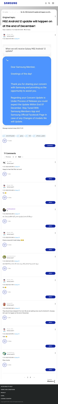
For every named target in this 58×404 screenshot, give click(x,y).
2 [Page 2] (30, 377)
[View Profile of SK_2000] (9, 161)
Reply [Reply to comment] (50, 179)
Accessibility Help (6, 386)
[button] (53, 35)
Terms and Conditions (8, 389)
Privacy (3, 392)
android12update (10, 136)
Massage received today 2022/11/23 (13, 128)
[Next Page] (20, 157)
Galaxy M (17, 38)
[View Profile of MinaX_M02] (10, 34)
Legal (2, 395)
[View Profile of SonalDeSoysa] (10, 352)
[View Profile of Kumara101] (9, 303)
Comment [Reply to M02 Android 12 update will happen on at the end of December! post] (50, 145)
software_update (40, 136)
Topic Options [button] (52, 16)
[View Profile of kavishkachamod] (11, 256)
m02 (30, 136)
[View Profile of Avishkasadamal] (11, 209)
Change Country (6, 398)
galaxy (21, 136)
